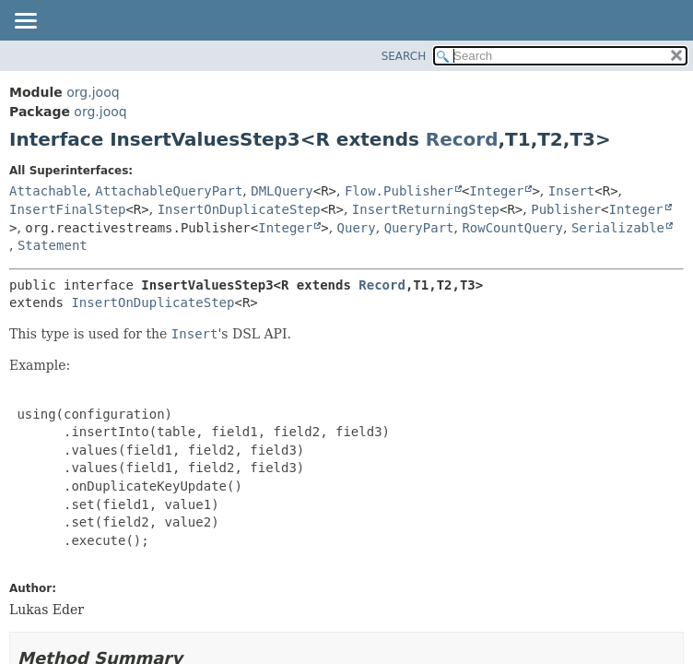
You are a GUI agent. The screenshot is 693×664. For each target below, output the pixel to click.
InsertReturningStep (425, 209)
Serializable (617, 227)
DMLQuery (281, 191)
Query (356, 227)
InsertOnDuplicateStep (239, 209)
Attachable (48, 191)
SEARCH (404, 56)
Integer (496, 191)
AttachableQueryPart (168, 191)
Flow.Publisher (399, 191)
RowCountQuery (512, 227)
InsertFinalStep (67, 209)
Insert (571, 191)
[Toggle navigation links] (25, 22)
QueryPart (419, 227)
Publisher (566, 209)
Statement (53, 245)
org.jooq (92, 92)
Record (462, 139)
